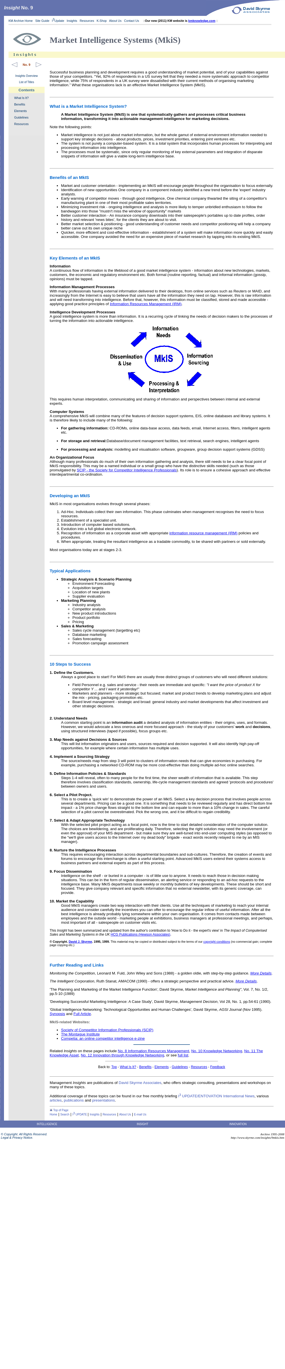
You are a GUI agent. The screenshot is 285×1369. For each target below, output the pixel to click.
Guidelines (21, 117)
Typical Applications (70, 570)
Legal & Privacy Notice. (16, 1137)
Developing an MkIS (70, 495)
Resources (87, 20)
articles (56, 1100)
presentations (103, 1100)
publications (74, 1100)
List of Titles (26, 82)
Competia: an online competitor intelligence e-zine (103, 1038)
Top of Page (59, 1110)
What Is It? (21, 98)
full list (183, 1055)
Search (65, 1114)
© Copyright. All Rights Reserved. (23, 1134)
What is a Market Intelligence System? (88, 106)
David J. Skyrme (80, 941)
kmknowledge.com (201, 20)
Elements (20, 111)
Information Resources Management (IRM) (146, 304)
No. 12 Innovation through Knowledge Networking (122, 1055)
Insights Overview (26, 75)
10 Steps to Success (70, 664)
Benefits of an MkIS (69, 177)
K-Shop (102, 20)
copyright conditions (216, 941)
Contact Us (132, 20)
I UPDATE (80, 1114)
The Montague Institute (80, 1034)
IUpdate (58, 20)
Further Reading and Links (77, 965)
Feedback (217, 1067)
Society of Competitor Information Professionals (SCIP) (107, 1030)
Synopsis (57, 1014)
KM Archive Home (21, 20)
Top (114, 1067)
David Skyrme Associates (140, 1083)
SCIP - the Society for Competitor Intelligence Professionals (127, 470)
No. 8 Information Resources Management (153, 1051)
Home (53, 1114)
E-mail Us (140, 1114)
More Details (261, 973)
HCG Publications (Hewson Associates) (140, 934)
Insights (72, 20)
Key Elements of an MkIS (75, 258)
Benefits (19, 104)
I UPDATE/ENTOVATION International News (216, 1096)
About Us (115, 20)
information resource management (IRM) (203, 533)
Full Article (82, 1014)
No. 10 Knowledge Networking (216, 1051)
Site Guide (42, 20)
